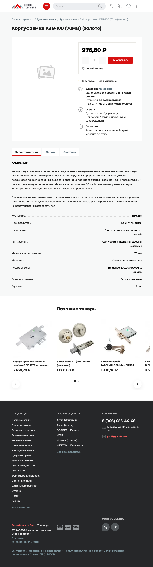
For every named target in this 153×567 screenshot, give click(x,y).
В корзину (120, 60)
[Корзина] (137, 6)
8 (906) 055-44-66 (118, 421)
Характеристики (26, 152)
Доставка (69, 152)
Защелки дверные (23, 435)
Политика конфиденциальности (25, 540)
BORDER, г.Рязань (68, 430)
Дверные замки (21, 420)
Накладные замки (23, 450)
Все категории (21, 507)
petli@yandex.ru (117, 436)
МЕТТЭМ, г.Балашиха (70, 445)
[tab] (75, 382)
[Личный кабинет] (111, 6)
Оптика (16, 490)
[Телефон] (120, 6)
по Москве (105, 88)
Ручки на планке (22, 460)
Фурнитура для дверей (26, 475)
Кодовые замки (21, 440)
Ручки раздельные (23, 465)
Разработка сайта (23, 525)
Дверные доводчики (24, 485)
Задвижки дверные (24, 430)
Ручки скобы (19, 470)
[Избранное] (128, 6)
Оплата (50, 152)
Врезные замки (21, 425)
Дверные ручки (21, 455)
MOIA (60, 435)
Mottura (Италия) (67, 440)
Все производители (69, 451)
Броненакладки (22, 480)
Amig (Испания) (67, 420)
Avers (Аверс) (65, 425)
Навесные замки (22, 445)
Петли (15, 495)
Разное (16, 500)
